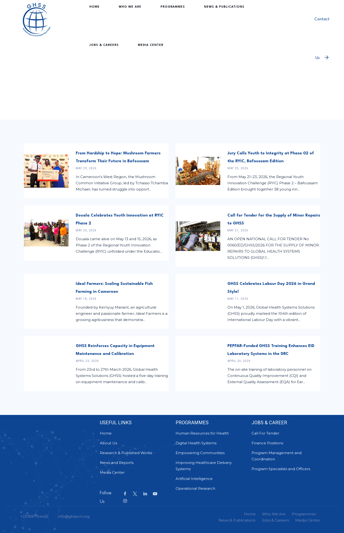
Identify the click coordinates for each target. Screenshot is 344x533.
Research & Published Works (126, 453)
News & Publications (196, 19)
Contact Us (321, 27)
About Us (108, 443)
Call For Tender (265, 433)
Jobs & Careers (241, 19)
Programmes (153, 19)
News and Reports (117, 462)
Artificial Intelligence (194, 478)
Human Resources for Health (202, 433)
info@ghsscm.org (74, 516)
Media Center (100, 57)
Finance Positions (267, 443)
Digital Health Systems (196, 443)
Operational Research (195, 488)
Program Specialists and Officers (281, 469)
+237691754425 (34, 516)
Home (92, 19)
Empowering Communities (200, 453)
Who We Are (119, 19)
